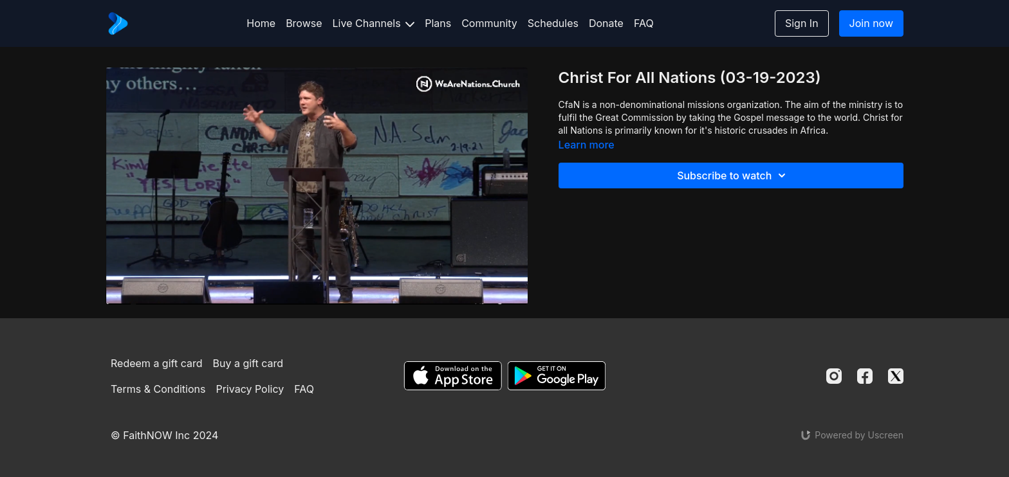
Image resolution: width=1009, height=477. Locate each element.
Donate (606, 23)
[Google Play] (556, 375)
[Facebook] (865, 376)
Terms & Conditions (158, 388)
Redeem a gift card (156, 363)
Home (260, 23)
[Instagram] (834, 376)
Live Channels (374, 23)
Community (489, 23)
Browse (304, 23)
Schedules (553, 23)
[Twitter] (895, 376)
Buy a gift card (248, 363)
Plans (438, 23)
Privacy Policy (250, 388)
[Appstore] (452, 375)
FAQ (644, 23)
